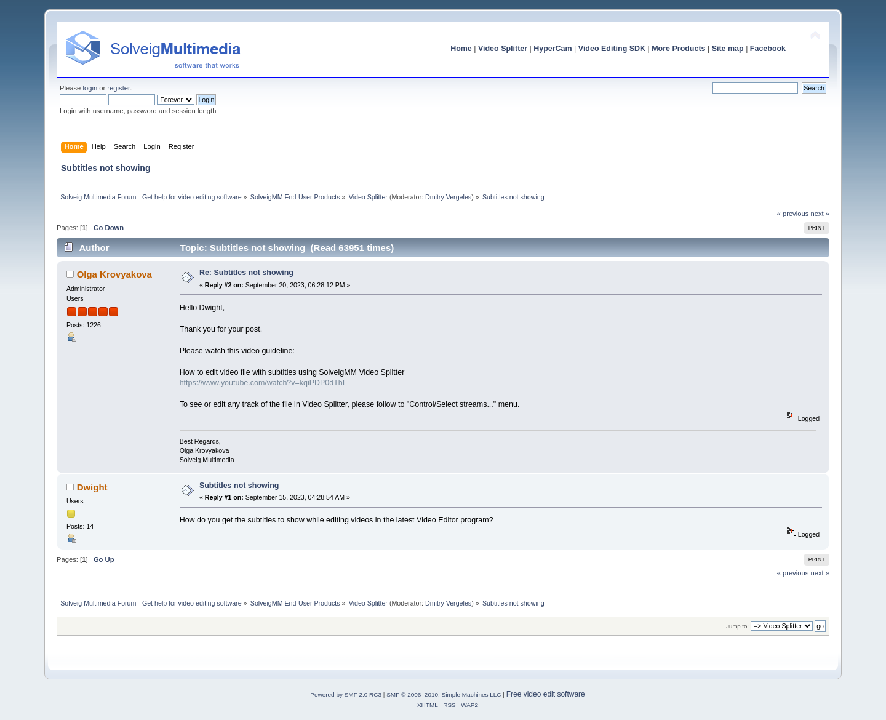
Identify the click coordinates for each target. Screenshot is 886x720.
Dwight (92, 487)
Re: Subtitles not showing (246, 272)
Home (461, 48)
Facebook (768, 48)
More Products (678, 48)
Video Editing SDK (611, 48)
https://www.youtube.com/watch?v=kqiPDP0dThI (262, 382)
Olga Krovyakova (114, 274)
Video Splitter (502, 48)
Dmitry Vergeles (448, 197)
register (118, 88)
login (89, 88)
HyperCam (552, 48)
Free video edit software (545, 694)
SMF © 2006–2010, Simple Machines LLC (443, 694)
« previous (793, 213)
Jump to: (737, 626)
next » (819, 213)
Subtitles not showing (239, 485)
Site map (728, 48)
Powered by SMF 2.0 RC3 (345, 694)
